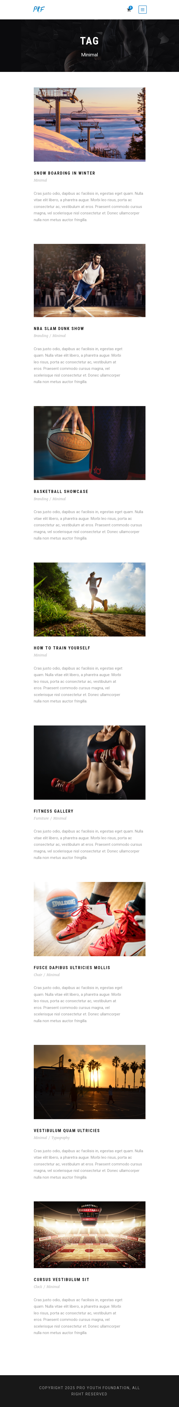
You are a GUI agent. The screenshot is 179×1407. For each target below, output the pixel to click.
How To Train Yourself (62, 648)
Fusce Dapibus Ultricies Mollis (72, 967)
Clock (38, 1287)
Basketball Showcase (61, 491)
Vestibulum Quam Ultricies (67, 1130)
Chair (38, 975)
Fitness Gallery (54, 811)
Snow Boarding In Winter (64, 173)
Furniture (41, 818)
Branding (41, 336)
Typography (60, 1138)
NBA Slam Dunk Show (59, 328)
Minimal (40, 180)
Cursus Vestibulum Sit (62, 1279)
